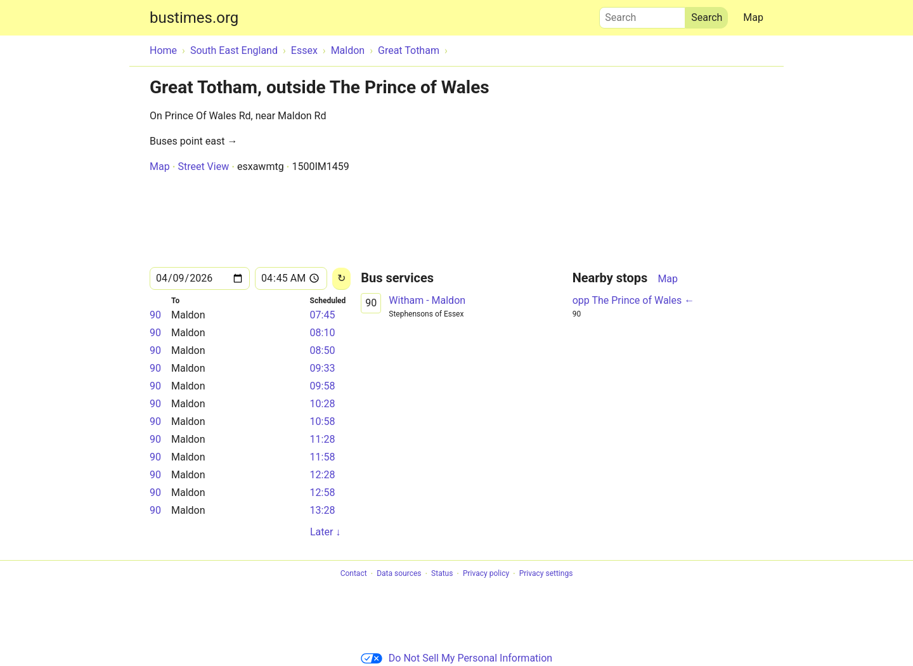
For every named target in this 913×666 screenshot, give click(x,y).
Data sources (399, 574)
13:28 (322, 510)
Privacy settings (546, 574)
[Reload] (341, 279)
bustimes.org (194, 18)
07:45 (322, 315)
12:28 (322, 475)
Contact (353, 574)
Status (442, 574)
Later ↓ (325, 532)
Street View (203, 166)
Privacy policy (486, 574)
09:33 (322, 368)
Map (753, 17)
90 (155, 315)
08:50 (322, 350)
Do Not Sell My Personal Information (456, 658)
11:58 (322, 457)
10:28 (322, 404)
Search (642, 14)
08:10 (322, 333)
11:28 (322, 439)
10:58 (322, 421)
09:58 (322, 386)
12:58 (322, 492)
